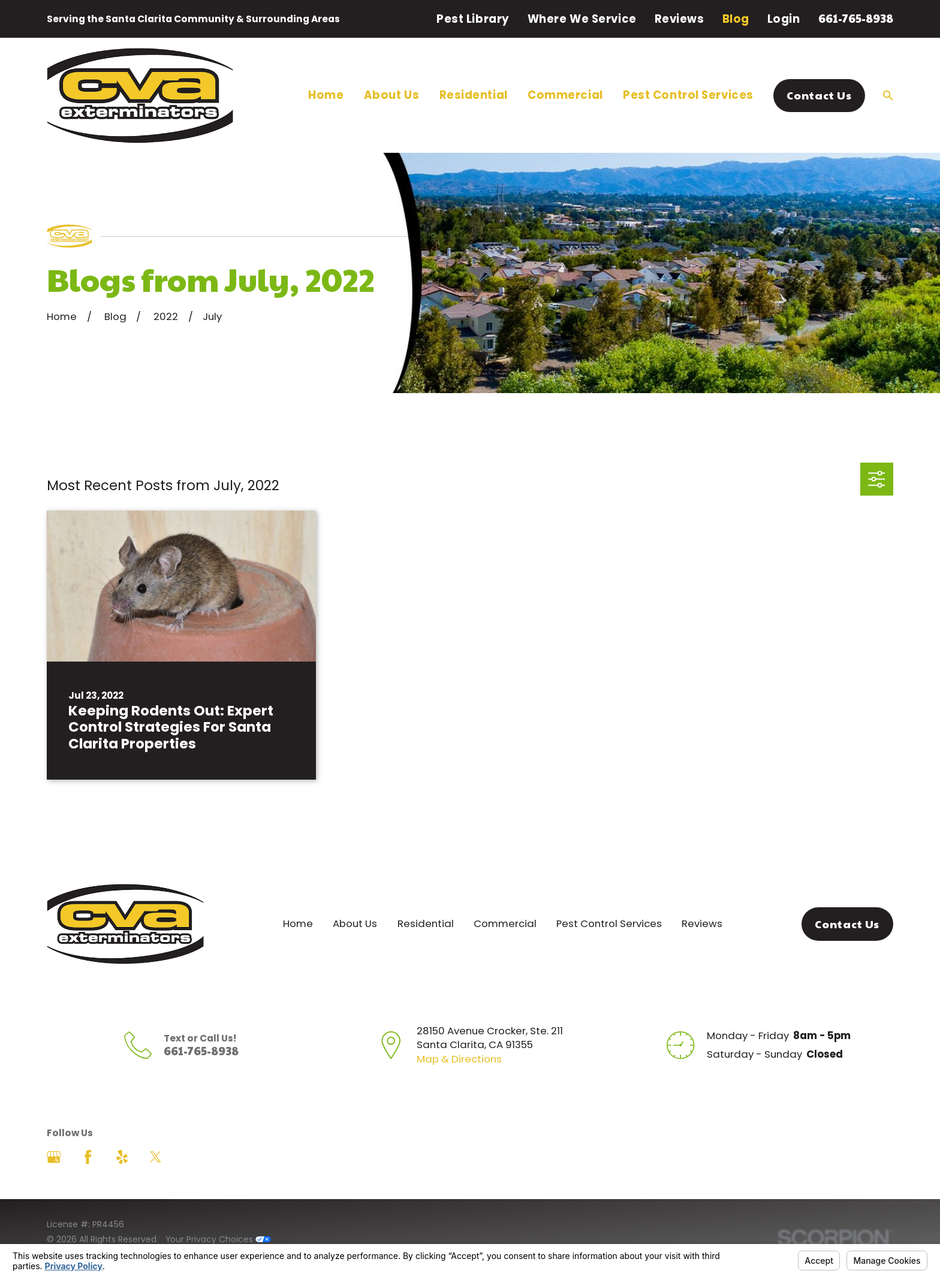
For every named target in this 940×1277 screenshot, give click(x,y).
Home (298, 923)
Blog (735, 18)
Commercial (505, 923)
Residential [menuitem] (473, 94)
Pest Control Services (609, 923)
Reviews (679, 18)
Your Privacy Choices (218, 1239)
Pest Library (473, 18)
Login (783, 18)
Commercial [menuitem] (565, 94)
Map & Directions (459, 1059)
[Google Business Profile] (54, 1157)
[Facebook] (88, 1157)
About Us (355, 923)
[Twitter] (155, 1157)
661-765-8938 (855, 18)
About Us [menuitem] (391, 94)
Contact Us (819, 94)
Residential (425, 923)
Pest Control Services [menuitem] (688, 94)
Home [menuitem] (326, 94)
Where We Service (582, 18)
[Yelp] (122, 1157)
